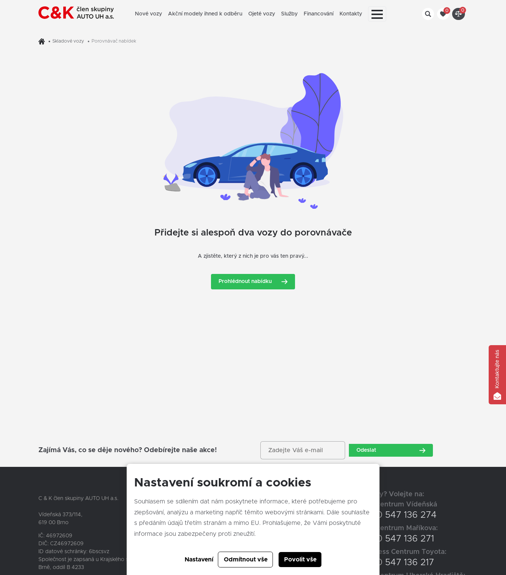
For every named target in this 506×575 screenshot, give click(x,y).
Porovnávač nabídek (114, 41)
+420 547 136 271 (397, 538)
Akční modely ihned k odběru (205, 14)
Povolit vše (300, 560)
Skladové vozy (68, 41)
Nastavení (199, 560)
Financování (318, 14)
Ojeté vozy (261, 14)
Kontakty (350, 14)
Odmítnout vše (246, 560)
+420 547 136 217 (397, 562)
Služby (289, 14)
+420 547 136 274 (398, 515)
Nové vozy (148, 14)
